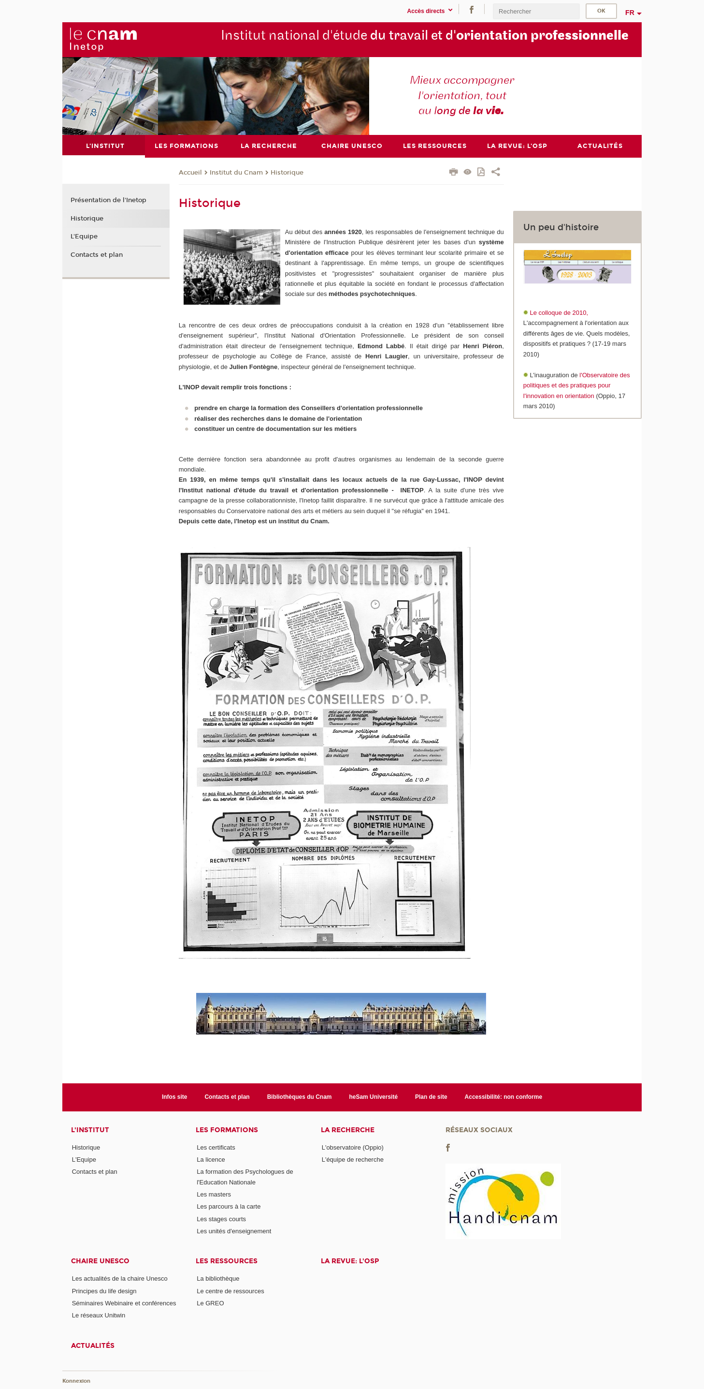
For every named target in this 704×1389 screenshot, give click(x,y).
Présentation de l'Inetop (108, 200)
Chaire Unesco (100, 1261)
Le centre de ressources (230, 1290)
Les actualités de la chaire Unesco (120, 1278)
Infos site (174, 1096)
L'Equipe (84, 236)
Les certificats (216, 1147)
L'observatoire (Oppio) (353, 1147)
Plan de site (431, 1096)
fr (629, 12)
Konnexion (76, 1380)
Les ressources (227, 1261)
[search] (536, 11)
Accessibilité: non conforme (504, 1096)
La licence (211, 1159)
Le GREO (210, 1302)
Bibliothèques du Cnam (299, 1096)
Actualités (93, 1345)
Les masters (214, 1193)
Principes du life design (104, 1290)
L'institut (90, 1129)
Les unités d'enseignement (234, 1230)
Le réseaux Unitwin (99, 1315)
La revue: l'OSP (350, 1261)
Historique (287, 172)
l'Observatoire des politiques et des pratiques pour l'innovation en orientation (576, 385)
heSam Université (373, 1096)
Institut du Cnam (236, 172)
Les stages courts (221, 1218)
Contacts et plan (97, 255)
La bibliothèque (218, 1278)
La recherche (347, 1129)
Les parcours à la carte (228, 1206)
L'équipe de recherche (353, 1159)
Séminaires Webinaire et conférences (124, 1302)
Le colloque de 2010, (559, 312)
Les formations (227, 1129)
